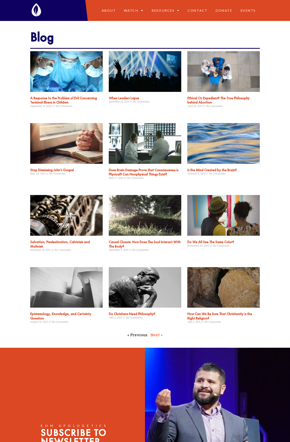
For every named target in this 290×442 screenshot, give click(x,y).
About (109, 10)
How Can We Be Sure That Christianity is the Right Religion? (219, 316)
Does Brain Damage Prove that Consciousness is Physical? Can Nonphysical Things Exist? (143, 172)
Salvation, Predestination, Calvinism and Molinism (60, 244)
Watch (134, 10)
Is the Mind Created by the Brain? (212, 170)
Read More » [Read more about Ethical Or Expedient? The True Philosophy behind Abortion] (194, 113)
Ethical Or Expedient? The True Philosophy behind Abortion (218, 100)
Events (248, 10)
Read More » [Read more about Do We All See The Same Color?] (194, 253)
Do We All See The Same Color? (210, 242)
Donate (223, 10)
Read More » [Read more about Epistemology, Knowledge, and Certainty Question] (37, 329)
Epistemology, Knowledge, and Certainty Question (60, 316)
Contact (197, 10)
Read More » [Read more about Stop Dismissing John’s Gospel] (37, 181)
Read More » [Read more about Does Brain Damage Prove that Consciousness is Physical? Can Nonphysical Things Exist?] (116, 185)
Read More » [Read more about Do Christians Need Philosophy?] (116, 325)
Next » (156, 334)
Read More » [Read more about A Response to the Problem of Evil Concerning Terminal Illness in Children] (37, 113)
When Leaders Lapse (124, 98)
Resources (166, 10)
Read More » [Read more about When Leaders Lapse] (116, 109)
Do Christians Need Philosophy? (132, 313)
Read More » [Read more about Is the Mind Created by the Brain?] (194, 181)
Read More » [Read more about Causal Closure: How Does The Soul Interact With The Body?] (116, 257)
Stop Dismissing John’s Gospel (52, 170)
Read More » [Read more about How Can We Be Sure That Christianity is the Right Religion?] (194, 329)
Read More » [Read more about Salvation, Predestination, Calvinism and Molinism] (37, 257)
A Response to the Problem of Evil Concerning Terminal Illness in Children (63, 100)
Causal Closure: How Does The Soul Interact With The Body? (145, 244)
